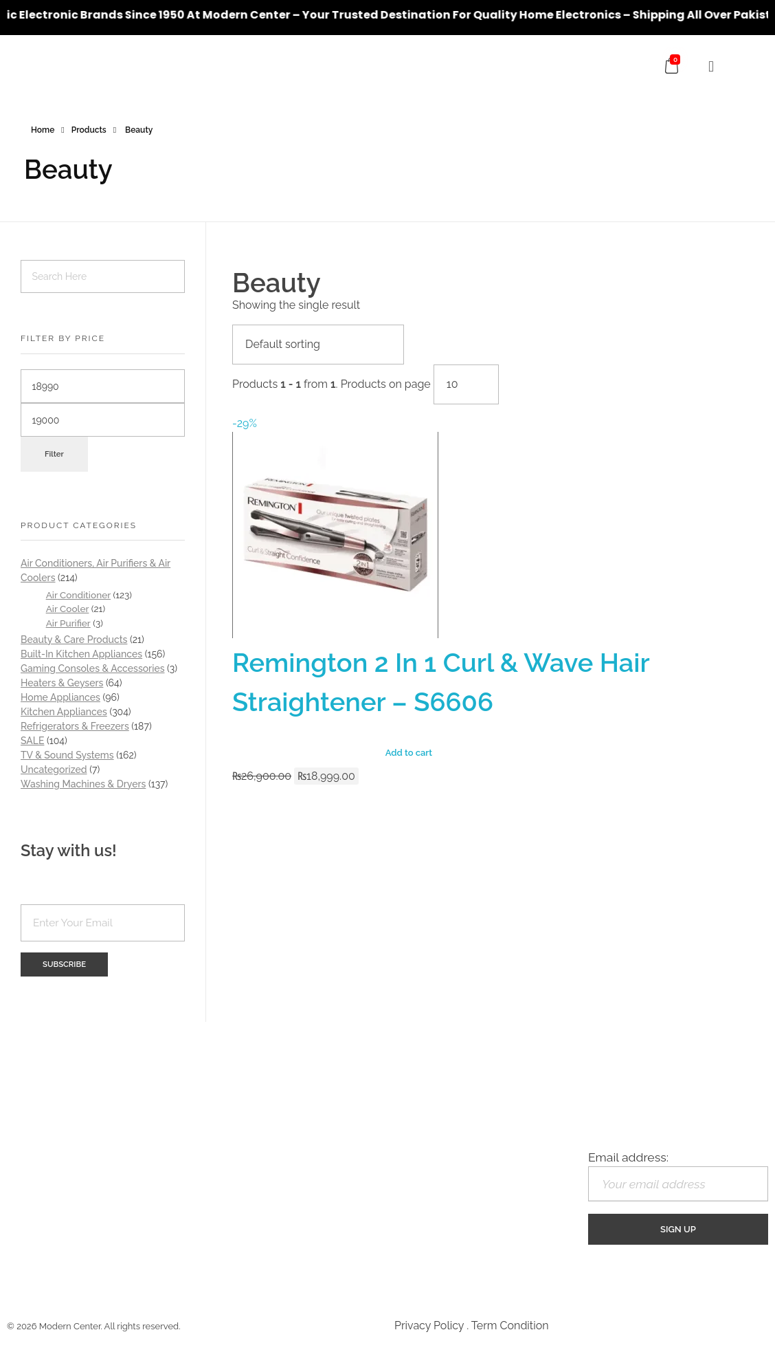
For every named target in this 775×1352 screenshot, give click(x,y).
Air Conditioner (78, 594)
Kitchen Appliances (64, 711)
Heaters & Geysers (62, 682)
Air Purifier (68, 623)
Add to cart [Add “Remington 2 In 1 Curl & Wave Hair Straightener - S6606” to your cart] (408, 753)
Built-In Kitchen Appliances (81, 653)
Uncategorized (54, 769)
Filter (54, 454)
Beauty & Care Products (74, 639)
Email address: (678, 1176)
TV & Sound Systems (67, 755)
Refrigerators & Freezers (75, 726)
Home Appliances (60, 697)
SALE (32, 740)
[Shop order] (318, 344)
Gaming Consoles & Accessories (93, 668)
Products (88, 130)
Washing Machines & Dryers (83, 783)
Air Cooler (67, 608)
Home (42, 130)
